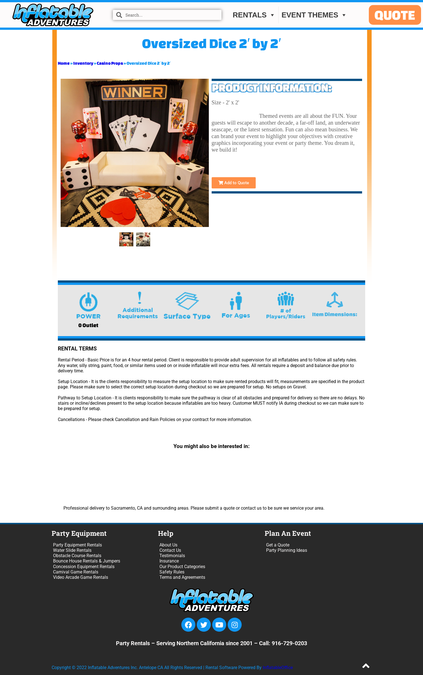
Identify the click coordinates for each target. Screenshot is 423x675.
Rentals (254, 14)
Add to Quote (233, 182)
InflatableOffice (278, 667)
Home (64, 63)
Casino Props (110, 63)
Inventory (83, 63)
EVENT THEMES (314, 14)
